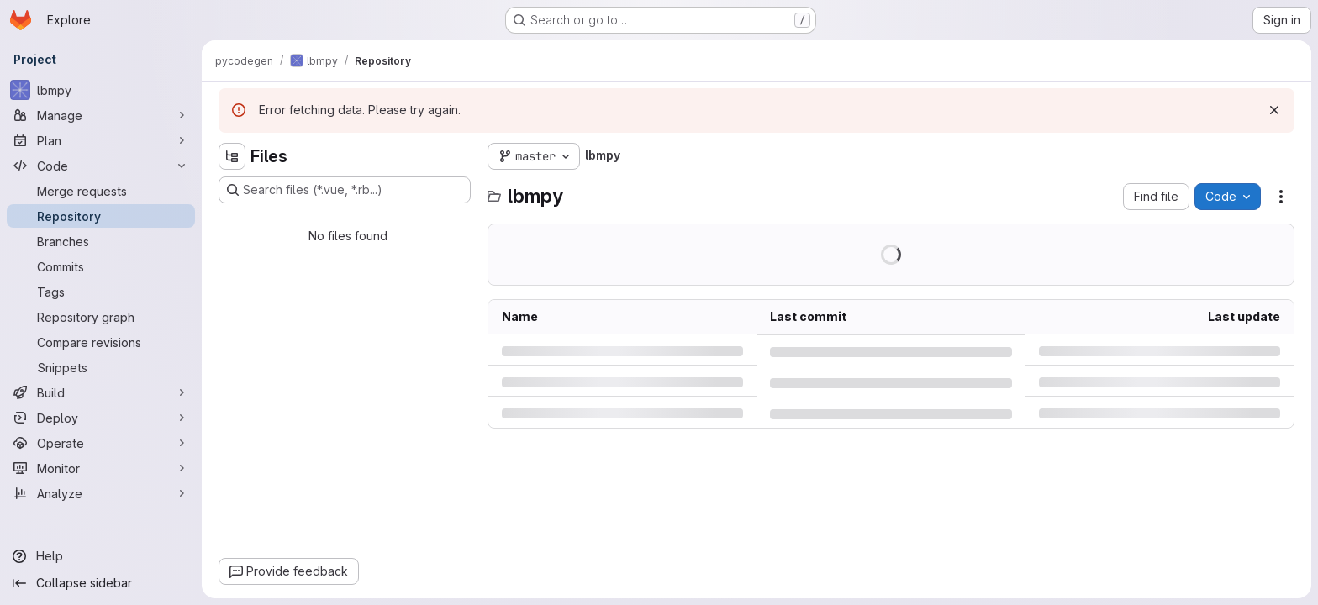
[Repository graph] (101, 317)
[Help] (101, 556)
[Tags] (101, 291)
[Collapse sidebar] (101, 583)
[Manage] (101, 115)
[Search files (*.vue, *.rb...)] (345, 189)
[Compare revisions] (101, 342)
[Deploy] (101, 417)
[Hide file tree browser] (232, 156)
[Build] (101, 392)
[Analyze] (101, 493)
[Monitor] (101, 468)
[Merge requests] (101, 191)
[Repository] (101, 216)
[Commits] (101, 266)
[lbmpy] (101, 90)
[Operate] (101, 443)
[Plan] (101, 140)
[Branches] (101, 241)
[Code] (101, 165)
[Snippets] (101, 367)
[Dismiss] (1274, 110)
